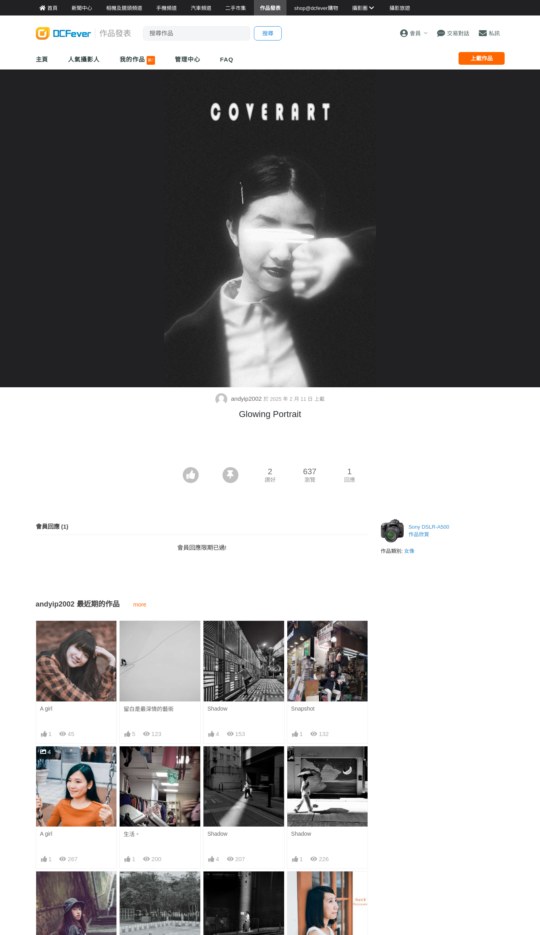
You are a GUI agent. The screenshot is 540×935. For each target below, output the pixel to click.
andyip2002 (239, 398)
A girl (46, 708)
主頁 (42, 59)
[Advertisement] (270, 445)
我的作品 (137, 60)
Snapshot (303, 708)
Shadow (217, 708)
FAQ (227, 59)
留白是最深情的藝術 (149, 709)
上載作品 (481, 58)
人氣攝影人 (84, 59)
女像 (409, 551)
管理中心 (187, 59)
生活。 (132, 834)
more (140, 604)
